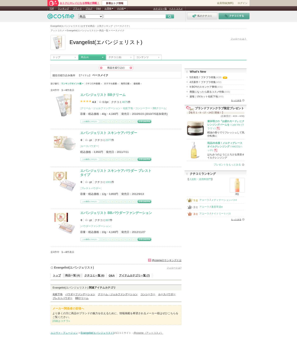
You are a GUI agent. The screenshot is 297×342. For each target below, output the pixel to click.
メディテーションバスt (224, 200)
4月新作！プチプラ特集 (206, 82)
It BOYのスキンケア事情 (206, 86)
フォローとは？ (238, 38)
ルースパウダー (89, 146)
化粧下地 (128, 108)
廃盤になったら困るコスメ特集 (210, 91)
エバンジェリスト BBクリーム (103, 95)
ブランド (77, 8)
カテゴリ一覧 (160, 8)
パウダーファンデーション (96, 226)
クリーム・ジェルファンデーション (100, 108)
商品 (85, 57)
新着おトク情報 (114, 3)
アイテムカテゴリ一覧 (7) (134, 275)
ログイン (243, 3)
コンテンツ (142, 57)
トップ (56, 57)
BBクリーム (159, 108)
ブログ (89, 8)
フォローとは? (174, 267)
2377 (108, 140)
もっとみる (236, 100)
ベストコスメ (176, 8)
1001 (108, 182)
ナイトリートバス (221, 213)
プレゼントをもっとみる (227, 164)
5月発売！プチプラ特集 (208, 77)
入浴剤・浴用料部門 (200, 179)
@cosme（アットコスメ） (148, 333)
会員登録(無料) (225, 3)
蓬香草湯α (217, 206)
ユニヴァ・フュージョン (64, 333)
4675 (125, 102)
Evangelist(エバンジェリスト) (74, 267)
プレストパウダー (91, 188)
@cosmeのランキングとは (167, 260)
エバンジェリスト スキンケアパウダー (108, 133)
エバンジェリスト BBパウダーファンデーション (116, 213)
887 (107, 220)
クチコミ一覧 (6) (94, 275)
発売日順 (126, 84)
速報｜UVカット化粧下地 (207, 96)
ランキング (63, 8)
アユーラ (204, 200)
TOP (52, 8)
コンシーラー (142, 108)
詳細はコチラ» (61, 320)
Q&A (98, 8)
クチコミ (114, 57)
